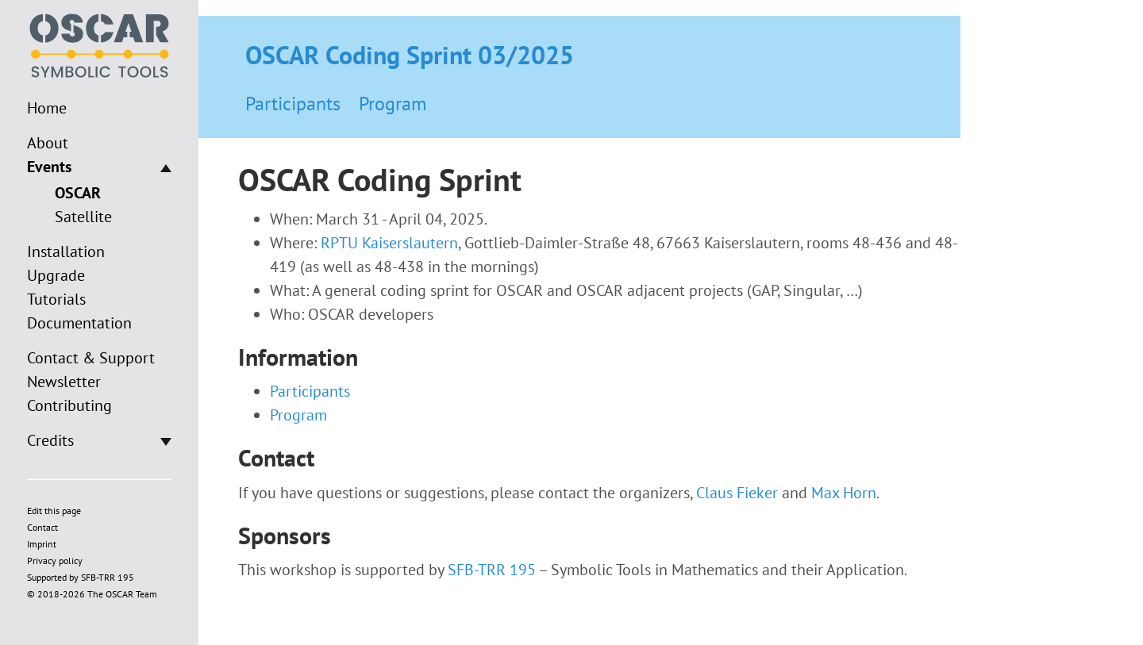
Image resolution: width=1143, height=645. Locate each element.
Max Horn (843, 492)
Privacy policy (55, 560)
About (47, 142)
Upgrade (56, 275)
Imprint (41, 544)
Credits (50, 440)
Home (47, 108)
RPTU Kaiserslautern (389, 242)
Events (49, 166)
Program (392, 103)
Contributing (69, 405)
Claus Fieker (737, 492)
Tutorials (56, 299)
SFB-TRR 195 (492, 569)
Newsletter (64, 381)
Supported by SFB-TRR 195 (80, 577)
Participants (293, 103)
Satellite (83, 216)
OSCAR (78, 192)
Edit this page (54, 510)
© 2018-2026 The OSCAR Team (92, 594)
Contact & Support (91, 357)
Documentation (79, 323)
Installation (66, 251)
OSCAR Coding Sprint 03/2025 (409, 54)
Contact (42, 527)
